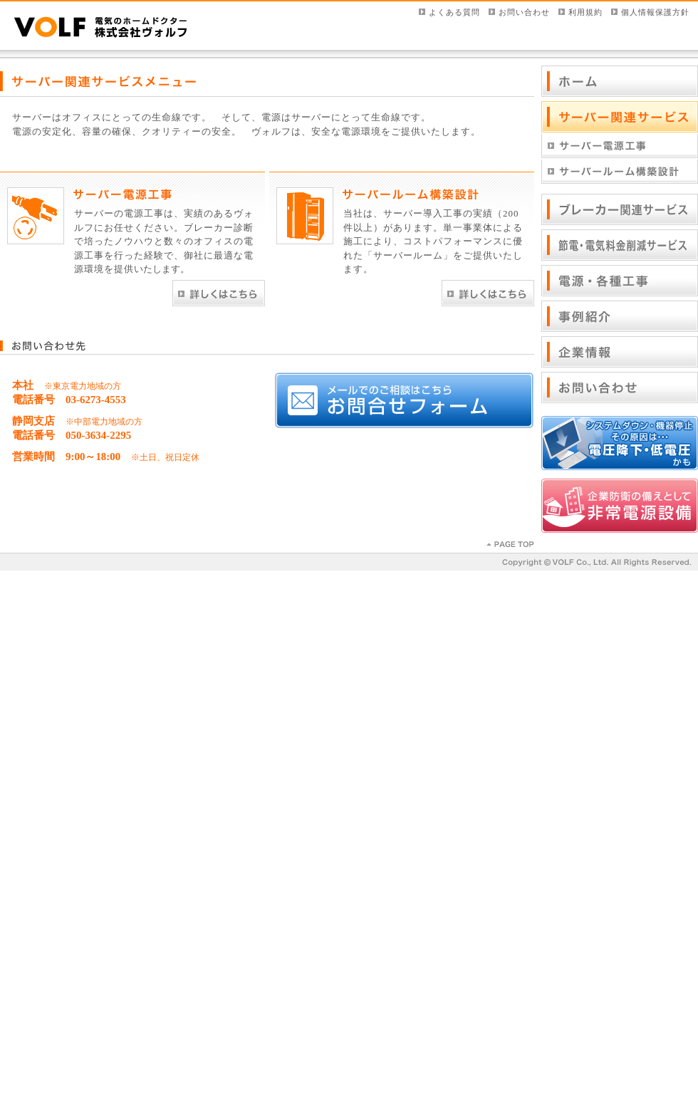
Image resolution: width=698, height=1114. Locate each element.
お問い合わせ (524, 12)
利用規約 (585, 12)
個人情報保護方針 (655, 12)
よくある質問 (454, 12)
